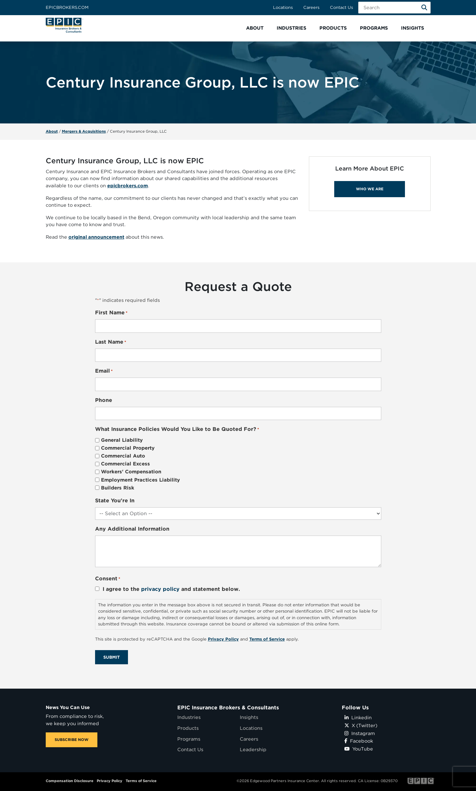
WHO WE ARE (370, 189)
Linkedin (358, 717)
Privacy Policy (109, 780)
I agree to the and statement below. (171, 589)
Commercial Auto (123, 456)
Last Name (110, 342)
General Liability (122, 440)
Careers (311, 7)
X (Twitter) (360, 725)
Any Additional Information (132, 529)
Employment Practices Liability (140, 480)
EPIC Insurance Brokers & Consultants (228, 707)
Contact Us (341, 7)
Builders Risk (117, 488)
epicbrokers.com (127, 185)
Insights (249, 717)
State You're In (115, 500)
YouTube (358, 748)
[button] (254, 28)
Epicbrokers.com (67, 7)
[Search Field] (394, 7)
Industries (189, 717)
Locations (283, 7)
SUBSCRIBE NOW (71, 739)
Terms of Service (141, 780)
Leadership (253, 749)
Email (104, 371)
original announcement (96, 237)
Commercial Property (128, 448)
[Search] (424, 7)
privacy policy (160, 589)
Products (188, 728)
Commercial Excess (125, 464)
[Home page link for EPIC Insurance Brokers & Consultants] (64, 25)
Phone (103, 400)
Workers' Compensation (131, 472)
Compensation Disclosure (69, 780)
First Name (111, 312)
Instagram (359, 733)
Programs (188, 739)
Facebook (358, 741)
